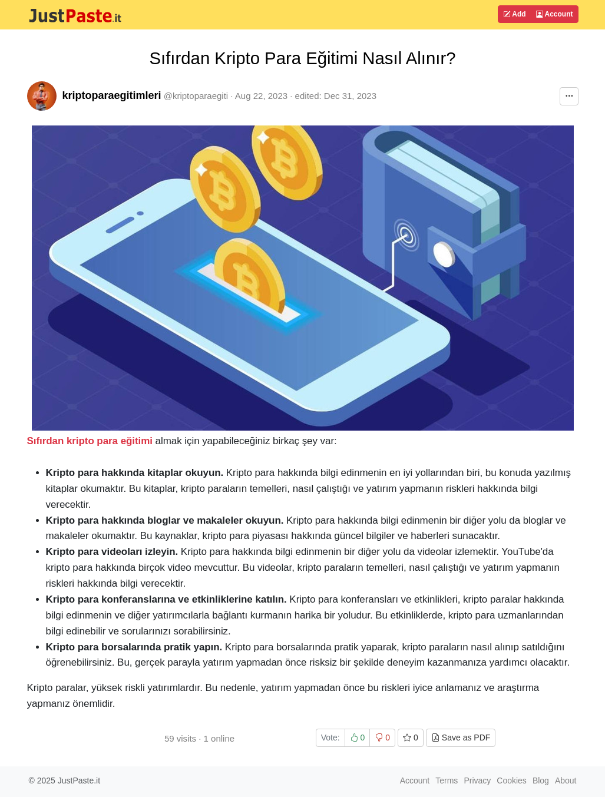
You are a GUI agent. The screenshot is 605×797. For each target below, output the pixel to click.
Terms (446, 780)
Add (514, 14)
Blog (541, 780)
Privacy (477, 780)
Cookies (512, 780)
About (566, 780)
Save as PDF (460, 737)
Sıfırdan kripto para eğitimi (90, 441)
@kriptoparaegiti (196, 96)
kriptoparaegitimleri (111, 95)
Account (554, 14)
